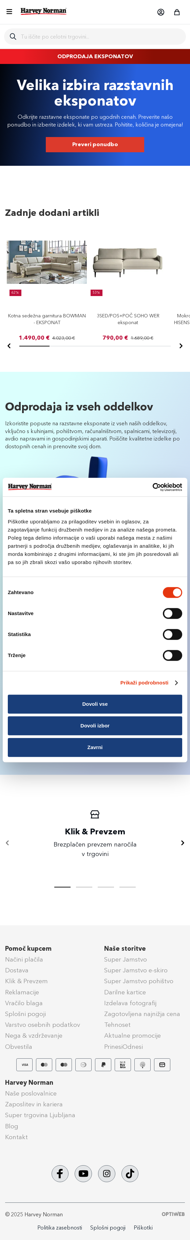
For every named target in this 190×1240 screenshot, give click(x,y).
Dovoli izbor (95, 725)
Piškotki (143, 1227)
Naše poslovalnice (31, 1093)
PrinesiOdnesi (123, 1047)
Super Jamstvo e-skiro (136, 970)
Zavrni (94, 747)
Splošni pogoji (25, 1014)
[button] (160, 12)
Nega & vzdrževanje (33, 1035)
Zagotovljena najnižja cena (142, 1014)
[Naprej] (181, 346)
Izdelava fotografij (130, 1003)
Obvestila (18, 1047)
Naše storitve (125, 948)
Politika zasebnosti (59, 1227)
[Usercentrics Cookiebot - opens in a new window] (152, 487)
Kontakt (16, 1137)
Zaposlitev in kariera (34, 1104)
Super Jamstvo (125, 959)
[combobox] (100, 36)
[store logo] (43, 11)
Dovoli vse (95, 704)
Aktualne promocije (132, 1035)
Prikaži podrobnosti (144, 682)
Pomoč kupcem (28, 948)
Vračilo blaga (24, 1003)
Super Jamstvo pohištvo (138, 981)
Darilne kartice (125, 992)
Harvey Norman (29, 1082)
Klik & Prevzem (26, 981)
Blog (11, 1126)
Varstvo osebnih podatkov (42, 1025)
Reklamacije (22, 992)
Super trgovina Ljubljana (40, 1115)
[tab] (84, 887)
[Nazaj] (9, 346)
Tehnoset (117, 1025)
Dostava (16, 970)
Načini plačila (24, 959)
